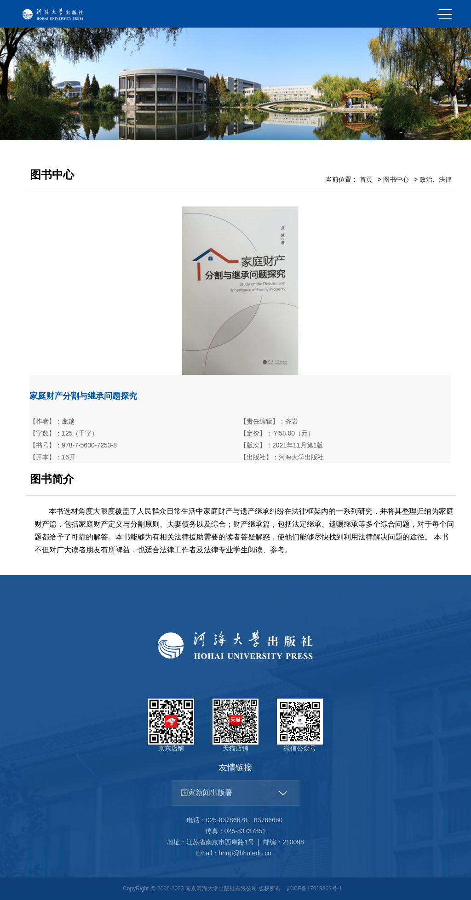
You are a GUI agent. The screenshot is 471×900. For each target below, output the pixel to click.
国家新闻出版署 (206, 793)
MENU (444, 14)
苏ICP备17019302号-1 (314, 888)
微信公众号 (300, 725)
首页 (366, 179)
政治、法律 (435, 179)
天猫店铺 (235, 725)
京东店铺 (171, 725)
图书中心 (396, 179)
